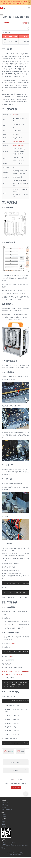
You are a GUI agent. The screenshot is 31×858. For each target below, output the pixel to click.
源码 (2, 812)
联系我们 (3, 840)
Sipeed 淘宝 (4, 806)
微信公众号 (4, 826)
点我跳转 (13, 643)
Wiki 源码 (3, 814)
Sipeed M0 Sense (18, 145)
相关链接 (3, 800)
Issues (15, 779)
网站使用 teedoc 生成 (7, 809)
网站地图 (3, 807)
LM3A (15, 115)
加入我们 (3, 848)
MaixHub (3, 804)
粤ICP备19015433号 (15, 854)
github (3, 824)
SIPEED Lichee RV (19, 141)
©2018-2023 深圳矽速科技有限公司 (15, 853)
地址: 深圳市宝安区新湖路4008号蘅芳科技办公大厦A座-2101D (14, 846)
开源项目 (3, 816)
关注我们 (3, 819)
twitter (3, 821)
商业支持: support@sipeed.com (9, 844)
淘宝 (2, 823)
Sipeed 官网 (4, 802)
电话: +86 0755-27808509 (8, 842)
